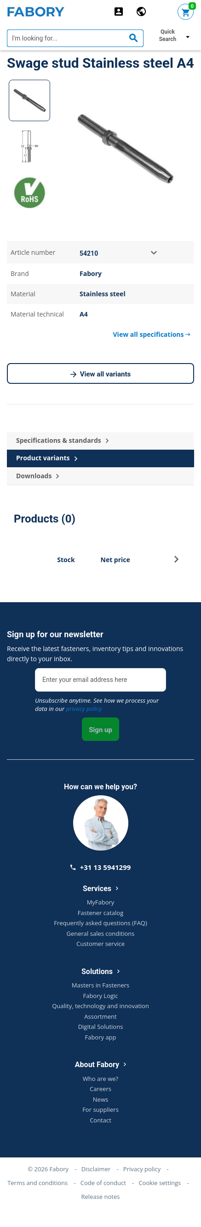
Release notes (100, 1196)
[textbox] (75, 38)
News (100, 1099)
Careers (100, 1089)
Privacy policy (142, 1169)
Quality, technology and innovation (100, 1006)
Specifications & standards (62, 441)
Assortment (100, 1016)
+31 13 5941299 (100, 867)
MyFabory (101, 902)
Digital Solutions (100, 1026)
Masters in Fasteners (100, 985)
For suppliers (100, 1109)
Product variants (46, 458)
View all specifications (151, 334)
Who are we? (100, 1078)
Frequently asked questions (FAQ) (100, 923)
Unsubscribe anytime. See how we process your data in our (97, 704)
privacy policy (84, 708)
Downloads (37, 476)
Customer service (100, 943)
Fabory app (100, 1037)
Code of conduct (103, 1183)
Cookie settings (159, 1183)
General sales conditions (101, 933)
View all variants (100, 374)
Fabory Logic (100, 996)
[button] (176, 562)
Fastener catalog (101, 913)
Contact (100, 1120)
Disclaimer (96, 1169)
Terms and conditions (37, 1183)
